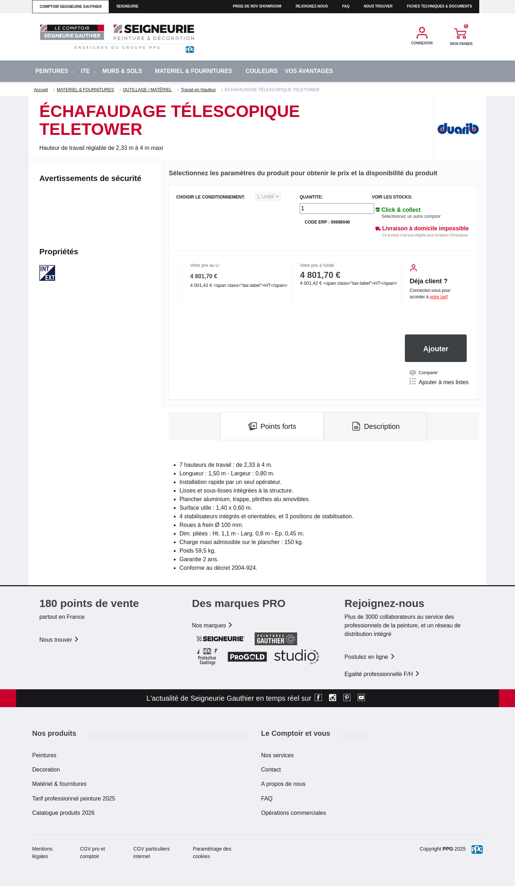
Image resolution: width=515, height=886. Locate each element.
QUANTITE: (311, 197)
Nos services (277, 755)
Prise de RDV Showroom (257, 6)
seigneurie (127, 6)
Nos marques (213, 625)
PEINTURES (54, 71)
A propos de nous (283, 784)
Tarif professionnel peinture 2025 (73, 799)
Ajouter (435, 349)
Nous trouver (378, 6)
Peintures (44, 755)
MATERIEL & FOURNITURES (197, 71)
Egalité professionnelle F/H (382, 674)
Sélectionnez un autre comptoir (411, 216)
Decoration (46, 770)
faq (346, 6)
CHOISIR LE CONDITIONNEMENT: (210, 197)
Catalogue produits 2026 (63, 813)
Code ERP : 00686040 (327, 222)
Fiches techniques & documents (439, 6)
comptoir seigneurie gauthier (71, 7)
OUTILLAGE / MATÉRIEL (147, 89)
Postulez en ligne (369, 657)
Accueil (41, 89)
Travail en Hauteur (198, 89)
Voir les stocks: (392, 197)
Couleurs (262, 71)
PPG (447, 849)
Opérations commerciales (293, 813)
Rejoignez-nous (312, 6)
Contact (271, 770)
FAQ (267, 799)
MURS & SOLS (125, 71)
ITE (88, 71)
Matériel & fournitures (59, 784)
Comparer (423, 372)
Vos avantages (312, 71)
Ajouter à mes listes (439, 381)
